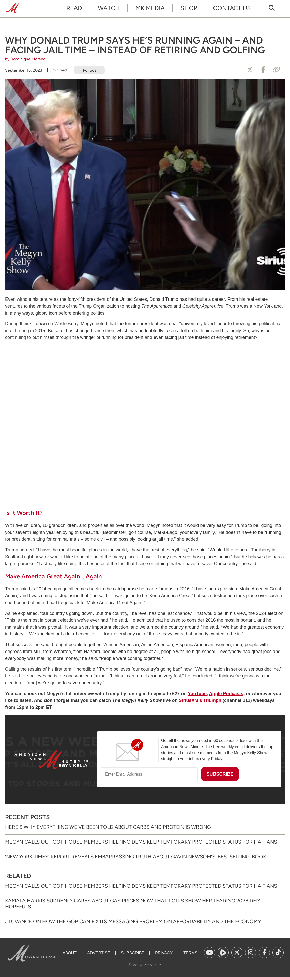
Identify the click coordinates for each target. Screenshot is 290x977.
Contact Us (232, 8)
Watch (109, 8)
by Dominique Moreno (25, 59)
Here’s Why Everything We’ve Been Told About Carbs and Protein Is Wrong (108, 827)
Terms (190, 953)
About (70, 953)
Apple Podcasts (226, 693)
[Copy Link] (276, 70)
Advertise (98, 953)
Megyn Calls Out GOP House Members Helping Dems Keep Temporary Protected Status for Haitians (141, 842)
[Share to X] (250, 70)
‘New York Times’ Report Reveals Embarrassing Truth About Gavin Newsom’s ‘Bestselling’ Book (135, 856)
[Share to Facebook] (263, 70)
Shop (188, 8)
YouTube (197, 693)
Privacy (164, 953)
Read (74, 8)
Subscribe (132, 953)
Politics (89, 70)
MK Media (150, 8)
